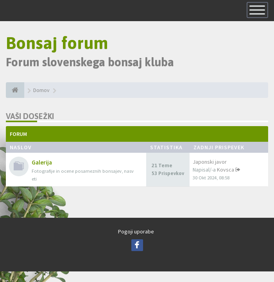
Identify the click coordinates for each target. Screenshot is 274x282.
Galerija (42, 162)
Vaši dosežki (30, 116)
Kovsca (225, 170)
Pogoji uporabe (136, 231)
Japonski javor (210, 162)
